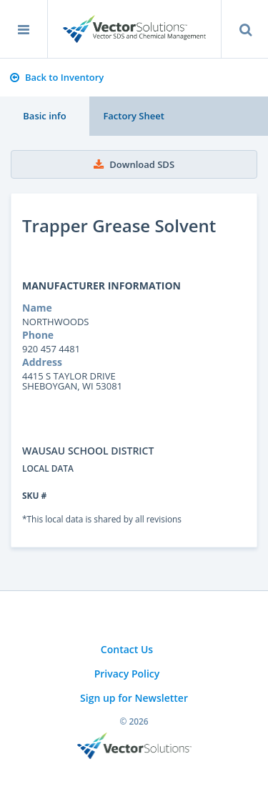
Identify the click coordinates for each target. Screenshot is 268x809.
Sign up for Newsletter (134, 698)
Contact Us (127, 649)
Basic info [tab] (44, 115)
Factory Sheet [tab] (133, 115)
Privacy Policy (127, 673)
